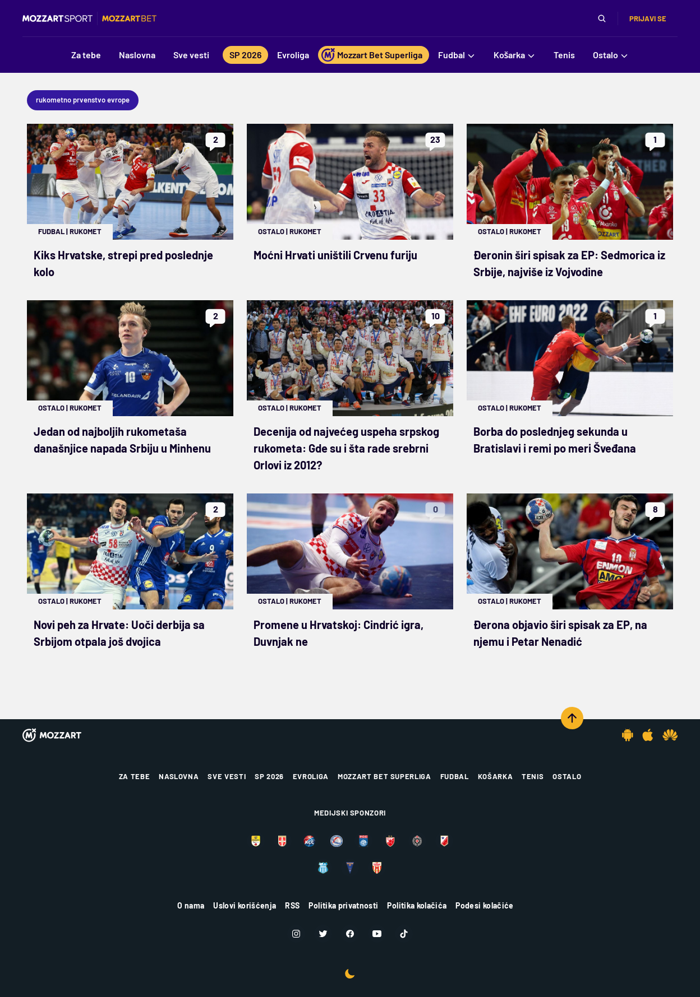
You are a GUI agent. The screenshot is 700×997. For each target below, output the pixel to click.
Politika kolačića (416, 905)
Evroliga (311, 776)
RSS (292, 905)
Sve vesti (227, 776)
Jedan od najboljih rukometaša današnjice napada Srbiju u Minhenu (122, 440)
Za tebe (134, 776)
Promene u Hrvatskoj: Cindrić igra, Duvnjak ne (338, 633)
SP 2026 (269, 776)
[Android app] (627, 735)
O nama (190, 905)
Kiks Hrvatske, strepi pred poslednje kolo (123, 263)
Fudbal (51, 231)
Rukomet (86, 231)
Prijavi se (647, 18)
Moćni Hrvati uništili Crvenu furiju (335, 255)
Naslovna (179, 776)
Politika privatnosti (343, 905)
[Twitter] (323, 934)
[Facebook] (350, 934)
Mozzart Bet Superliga (384, 776)
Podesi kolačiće (484, 905)
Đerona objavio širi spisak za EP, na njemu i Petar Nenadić (560, 633)
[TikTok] (404, 934)
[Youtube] (377, 934)
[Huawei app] (670, 734)
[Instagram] (296, 934)
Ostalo (271, 231)
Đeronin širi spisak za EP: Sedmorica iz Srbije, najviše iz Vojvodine (569, 263)
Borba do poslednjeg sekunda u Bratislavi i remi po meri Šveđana (554, 440)
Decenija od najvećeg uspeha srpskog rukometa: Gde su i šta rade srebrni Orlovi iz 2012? (346, 448)
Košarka (495, 776)
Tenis (533, 776)
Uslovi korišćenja (244, 905)
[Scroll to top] (572, 718)
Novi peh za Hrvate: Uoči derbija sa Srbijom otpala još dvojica (119, 633)
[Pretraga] (602, 18)
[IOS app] (647, 735)
